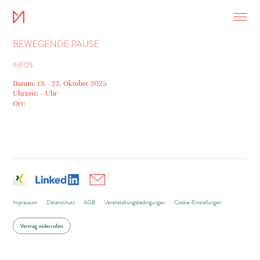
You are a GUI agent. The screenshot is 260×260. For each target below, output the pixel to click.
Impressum (25, 202)
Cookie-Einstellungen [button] (197, 202)
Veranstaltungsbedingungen (134, 202)
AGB (89, 202)
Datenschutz (60, 202)
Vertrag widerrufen (41, 226)
